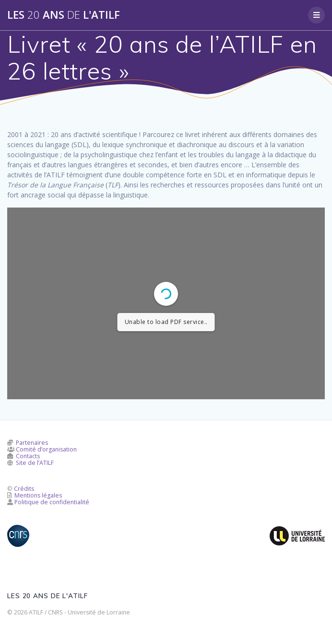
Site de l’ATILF (35, 463)
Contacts (28, 456)
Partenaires (32, 443)
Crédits (24, 489)
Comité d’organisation (46, 449)
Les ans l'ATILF (63, 15)
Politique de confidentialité (51, 502)
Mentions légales (38, 495)
